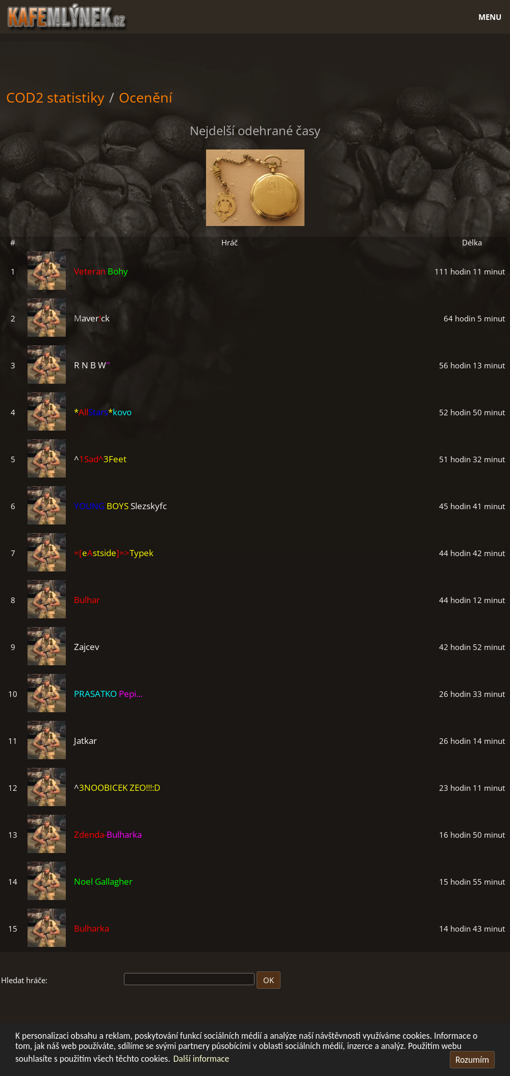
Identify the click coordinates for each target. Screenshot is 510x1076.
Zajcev (86, 647)
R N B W (92, 365)
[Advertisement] (255, 59)
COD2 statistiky (55, 97)
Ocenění (145, 97)
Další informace (201, 1058)
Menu (489, 17)
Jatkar (85, 740)
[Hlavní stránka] (255, 15)
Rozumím (472, 1059)
